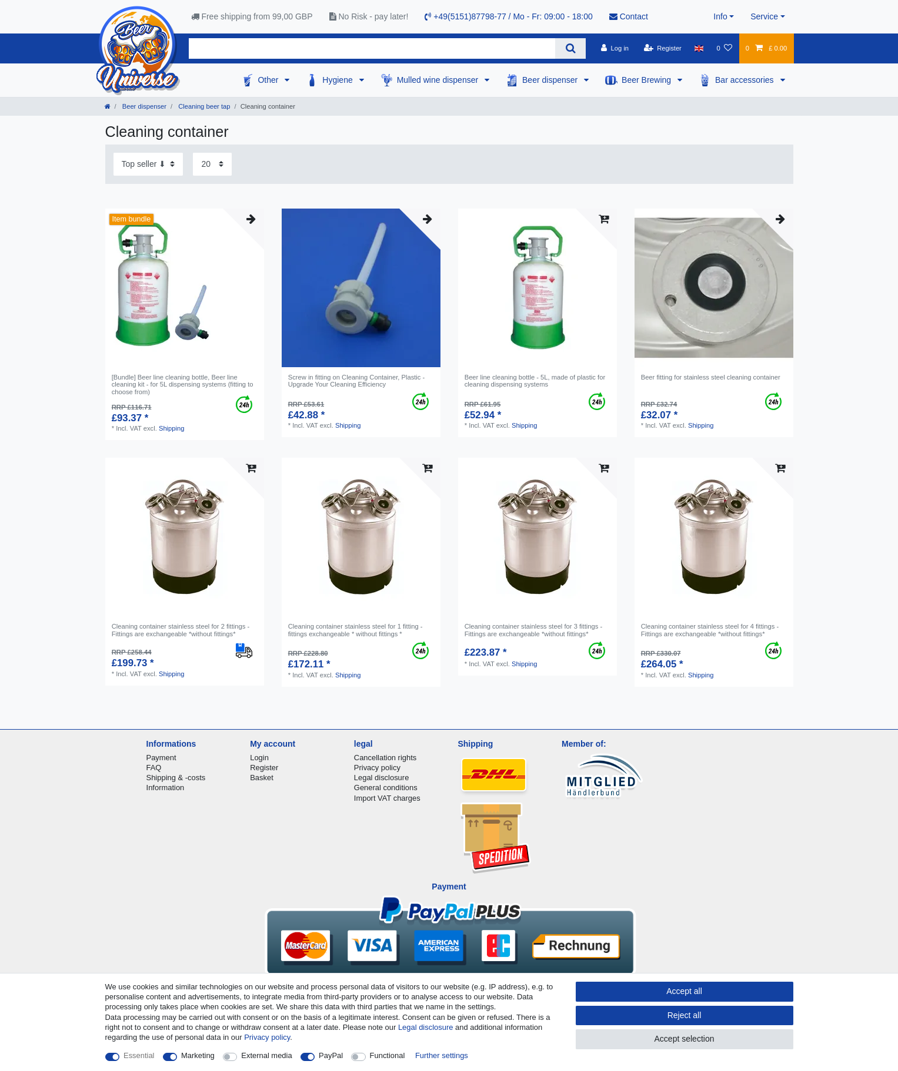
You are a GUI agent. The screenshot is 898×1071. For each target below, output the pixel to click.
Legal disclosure (381, 777)
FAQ (154, 767)
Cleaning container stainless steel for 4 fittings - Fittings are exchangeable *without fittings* (710, 630)
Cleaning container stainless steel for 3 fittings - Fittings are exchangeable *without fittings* (533, 630)
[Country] (699, 48)
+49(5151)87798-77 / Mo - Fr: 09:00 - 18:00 (508, 16)
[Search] (570, 48)
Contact (628, 16)
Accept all (684, 991)
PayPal (331, 1055)
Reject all (684, 1015)
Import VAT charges (387, 798)
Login (259, 757)
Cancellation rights (385, 757)
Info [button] (720, 16)
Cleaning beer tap (203, 106)
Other (269, 80)
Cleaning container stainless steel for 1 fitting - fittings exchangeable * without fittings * (355, 630)
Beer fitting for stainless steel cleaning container (710, 377)
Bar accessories (745, 80)
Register (264, 767)
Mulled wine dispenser (438, 80)
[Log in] (615, 48)
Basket (261, 777)
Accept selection (685, 1038)
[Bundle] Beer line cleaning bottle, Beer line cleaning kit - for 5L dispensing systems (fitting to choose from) (182, 384)
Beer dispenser (551, 80)
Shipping (172, 428)
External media (266, 1055)
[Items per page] (212, 164)
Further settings (441, 1055)
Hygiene (338, 80)
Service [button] (764, 16)
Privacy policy (377, 767)
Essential (139, 1055)
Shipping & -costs (176, 777)
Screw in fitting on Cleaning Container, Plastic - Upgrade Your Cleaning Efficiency (356, 381)
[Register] (662, 48)
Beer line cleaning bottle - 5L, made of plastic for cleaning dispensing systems (535, 381)
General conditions (386, 787)
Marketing (198, 1055)
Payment (161, 757)
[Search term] (372, 48)
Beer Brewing (647, 80)
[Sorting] (148, 164)
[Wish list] (724, 48)
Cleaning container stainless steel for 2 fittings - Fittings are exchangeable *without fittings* (180, 630)
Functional (387, 1055)
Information (165, 787)
